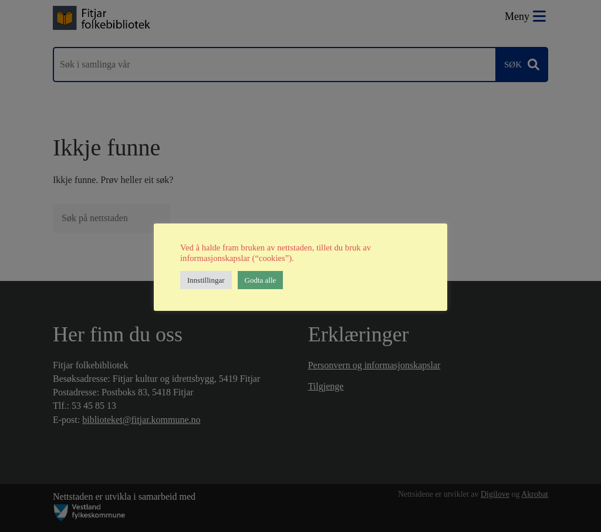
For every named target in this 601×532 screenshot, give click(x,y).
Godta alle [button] (260, 280)
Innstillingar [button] (206, 280)
